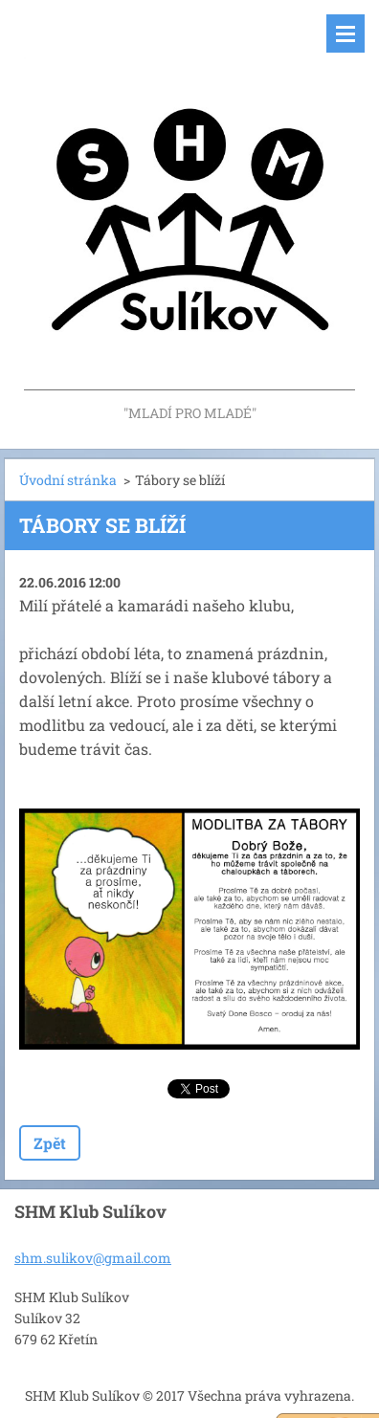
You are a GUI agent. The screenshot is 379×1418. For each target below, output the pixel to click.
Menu (345, 33)
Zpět (49, 1143)
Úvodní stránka (68, 480)
